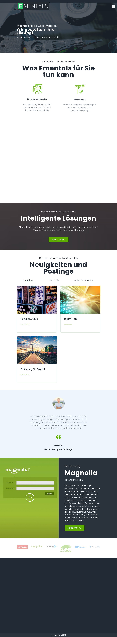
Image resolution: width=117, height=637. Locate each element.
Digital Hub (54, 280)
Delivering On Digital (83, 280)
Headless (28, 280)
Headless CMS (29, 319)
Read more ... (58, 239)
